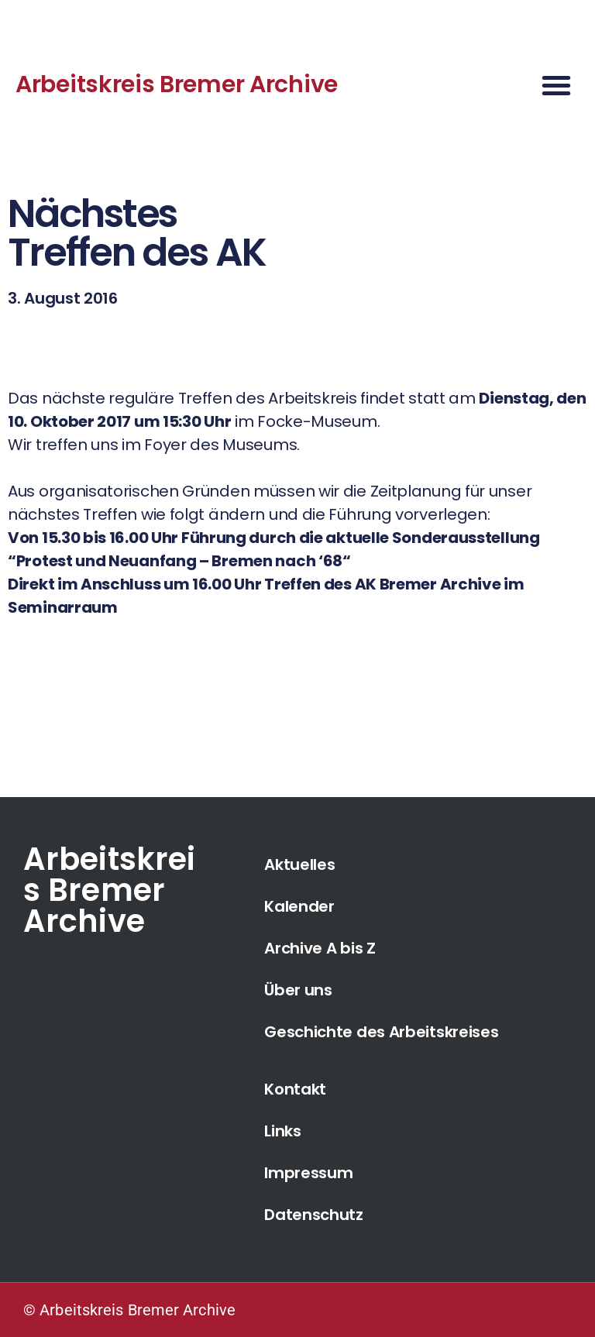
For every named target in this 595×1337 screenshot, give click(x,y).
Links (282, 1131)
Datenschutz (313, 1214)
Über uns (298, 990)
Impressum (308, 1173)
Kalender (299, 906)
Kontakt (295, 1089)
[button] (556, 85)
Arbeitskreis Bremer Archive (176, 84)
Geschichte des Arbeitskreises (381, 1032)
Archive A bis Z (320, 948)
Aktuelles (299, 864)
